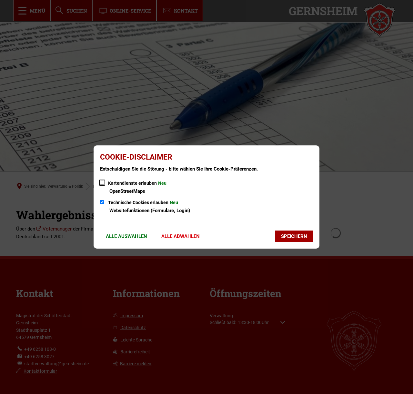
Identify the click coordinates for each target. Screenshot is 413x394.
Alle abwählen (180, 236)
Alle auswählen (126, 236)
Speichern (294, 236)
